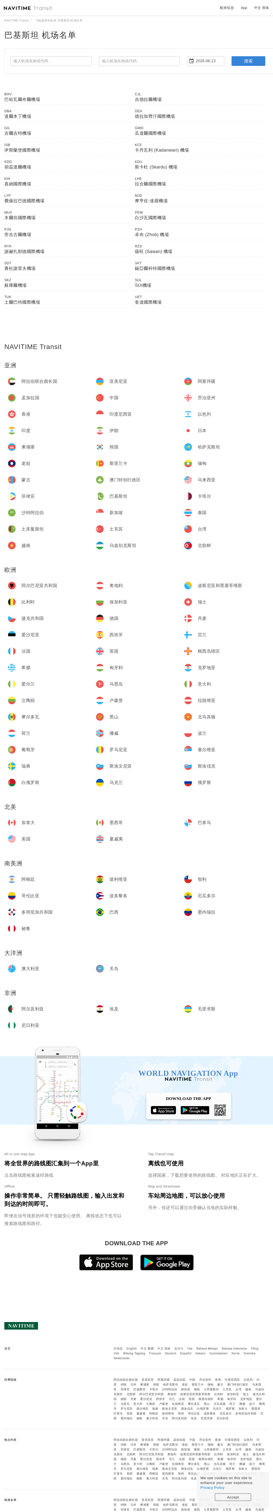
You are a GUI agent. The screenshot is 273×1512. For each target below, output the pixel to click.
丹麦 (133, 1399)
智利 (181, 1413)
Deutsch (171, 1353)
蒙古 (220, 1384)
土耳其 (227, 1389)
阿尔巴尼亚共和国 (151, 1394)
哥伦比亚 (194, 1413)
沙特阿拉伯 (169, 1389)
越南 (248, 1389)
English (132, 1348)
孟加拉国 (179, 1379)
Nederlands (122, 1358)
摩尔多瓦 (194, 1404)
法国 (182, 1399)
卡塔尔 (153, 1389)
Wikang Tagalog (134, 1353)
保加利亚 (233, 1394)
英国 (192, 1399)
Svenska (250, 1353)
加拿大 (243, 1408)
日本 (133, 1384)
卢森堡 (163, 1404)
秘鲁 (139, 1418)
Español (185, 1353)
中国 (192, 1379)
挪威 (242, 1404)
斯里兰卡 (198, 1384)
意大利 (138, 1404)
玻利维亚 (168, 1413)
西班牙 (160, 1399)
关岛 (165, 1418)
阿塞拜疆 (163, 1379)
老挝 (185, 1384)
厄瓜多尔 (226, 1413)
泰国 (197, 1389)
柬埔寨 (144, 1384)
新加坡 (185, 1389)
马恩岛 (125, 1404)
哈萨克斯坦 (170, 1384)
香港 (218, 1379)
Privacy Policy (212, 1487)
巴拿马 (118, 1413)
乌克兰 (217, 1408)
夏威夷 (141, 1413)
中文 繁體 (147, 1348)
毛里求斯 (207, 1418)
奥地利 (172, 1394)
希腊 (220, 1399)
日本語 (118, 1348)
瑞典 (155, 1408)
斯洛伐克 (187, 1408)
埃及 (194, 1418)
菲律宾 (125, 1389)
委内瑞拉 (127, 1418)
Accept (233, 1497)
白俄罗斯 (203, 1408)
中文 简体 (164, 1348)
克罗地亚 (246, 1399)
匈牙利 (231, 1399)
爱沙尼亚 (146, 1399)
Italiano (200, 1353)
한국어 (179, 1348)
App (244, 8)
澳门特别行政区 (237, 1384)
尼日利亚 (223, 1418)
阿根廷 (153, 1413)
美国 (130, 1413)
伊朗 (124, 1384)
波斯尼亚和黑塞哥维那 (195, 1394)
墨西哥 (255, 1408)
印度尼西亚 (232, 1379)
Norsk (236, 1353)
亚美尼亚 (148, 1379)
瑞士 (246, 1394)
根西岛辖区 (206, 1399)
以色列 (248, 1379)
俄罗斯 (230, 1408)
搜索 (248, 61)
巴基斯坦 (139, 1389)
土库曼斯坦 (211, 1389)
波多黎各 (210, 1413)
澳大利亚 (152, 1418)
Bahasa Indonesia (234, 1348)
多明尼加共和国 (246, 1413)
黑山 (207, 1404)
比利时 (218, 1394)
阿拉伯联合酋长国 (126, 1379)
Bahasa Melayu (207, 1348)
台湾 (238, 1389)
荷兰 (232, 1404)
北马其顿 (220, 1404)
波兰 (252, 1404)
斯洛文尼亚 (169, 1408)
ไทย (190, 1348)
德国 (124, 1399)
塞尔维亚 (142, 1408)
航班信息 (227, 8)
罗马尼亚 (127, 1408)
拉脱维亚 (178, 1404)
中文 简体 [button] (261, 8)
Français (155, 1353)
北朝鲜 (131, 1394)
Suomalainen (219, 1353)
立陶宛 (150, 1404)
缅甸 (211, 1384)
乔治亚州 (205, 1379)
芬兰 (172, 1399)
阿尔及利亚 (179, 1418)
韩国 (156, 1384)
